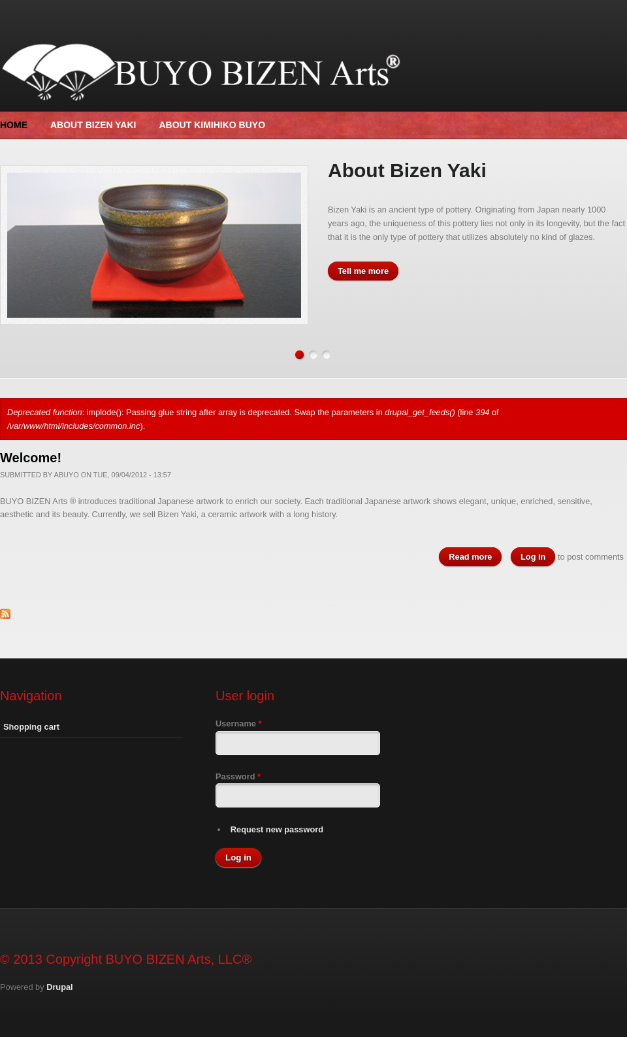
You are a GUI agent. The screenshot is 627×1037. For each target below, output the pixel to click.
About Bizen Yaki (93, 125)
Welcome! (30, 464)
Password (238, 784)
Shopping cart (31, 734)
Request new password (277, 836)
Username (238, 731)
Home (13, 125)
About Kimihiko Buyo (212, 125)
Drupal (59, 993)
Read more (475, 562)
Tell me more (363, 271)
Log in (533, 563)
